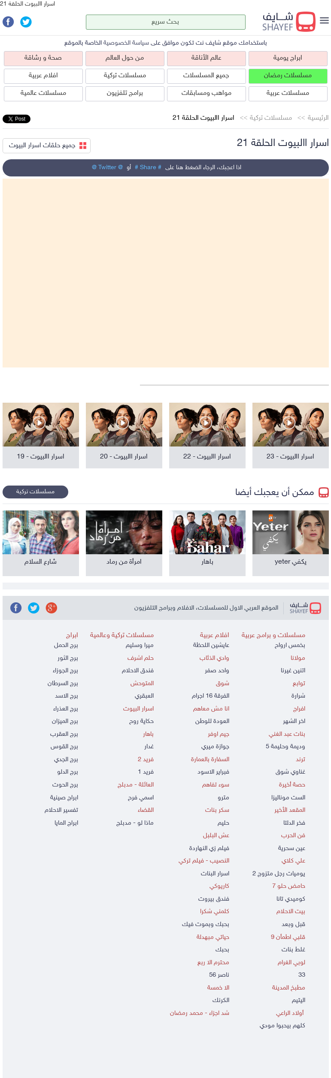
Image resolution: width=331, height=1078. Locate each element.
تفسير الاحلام (61, 810)
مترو (223, 798)
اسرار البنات (215, 874)
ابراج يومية (287, 58)
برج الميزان (65, 721)
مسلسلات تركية (125, 76)
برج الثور (68, 658)
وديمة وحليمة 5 (285, 746)
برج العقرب (64, 734)
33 (301, 975)
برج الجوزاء (65, 670)
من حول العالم (125, 58)
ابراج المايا (66, 823)
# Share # (148, 167)
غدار (149, 746)
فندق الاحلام (138, 670)
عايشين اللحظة (211, 645)
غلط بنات (293, 949)
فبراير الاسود (213, 772)
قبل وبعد (293, 924)
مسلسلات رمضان (288, 76)
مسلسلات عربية (288, 93)
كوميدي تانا (290, 899)
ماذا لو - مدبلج (135, 823)
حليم (223, 823)
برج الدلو (67, 772)
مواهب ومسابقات (206, 93)
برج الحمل (66, 645)
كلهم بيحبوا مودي (282, 1025)
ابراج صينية (64, 798)
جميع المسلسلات (206, 76)
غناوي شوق (290, 772)
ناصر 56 (219, 975)
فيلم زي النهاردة (209, 848)
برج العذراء (65, 709)
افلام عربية (43, 76)
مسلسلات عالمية (43, 93)
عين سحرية (291, 848)
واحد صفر (217, 670)
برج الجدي (66, 759)
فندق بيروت (213, 899)
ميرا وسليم (140, 645)
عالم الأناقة (206, 58)
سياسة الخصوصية (126, 43)
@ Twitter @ (107, 167)
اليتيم (298, 1000)
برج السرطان (63, 683)
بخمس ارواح (290, 645)
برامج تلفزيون (125, 93)
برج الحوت (65, 785)
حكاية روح (141, 721)
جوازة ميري (215, 746)
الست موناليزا (288, 798)
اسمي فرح (141, 798)
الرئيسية (318, 118)
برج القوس (64, 746)
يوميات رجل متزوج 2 (278, 874)
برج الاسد (66, 696)
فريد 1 (146, 772)
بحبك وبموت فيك (205, 924)
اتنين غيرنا (293, 670)
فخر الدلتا (294, 823)
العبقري (144, 696)
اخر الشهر (294, 721)
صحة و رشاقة (43, 58)
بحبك (222, 949)
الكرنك (221, 1000)
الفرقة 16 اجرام (210, 696)
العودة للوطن (212, 721)
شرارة (298, 696)
